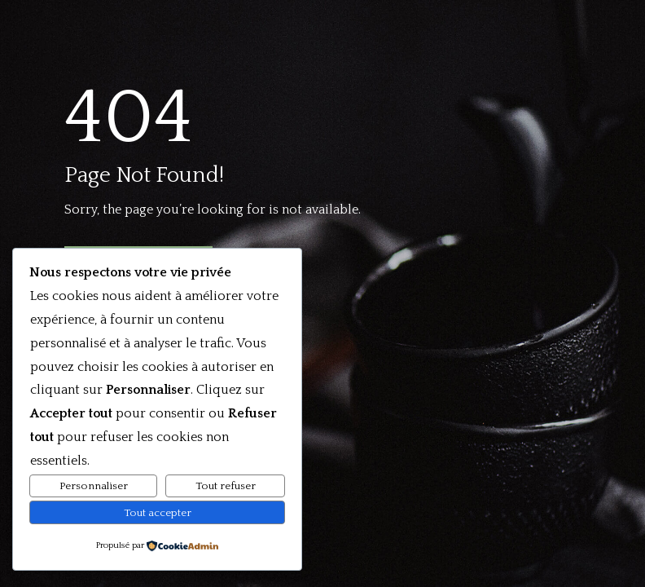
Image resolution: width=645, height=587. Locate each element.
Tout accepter (157, 513)
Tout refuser (225, 486)
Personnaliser (93, 486)
